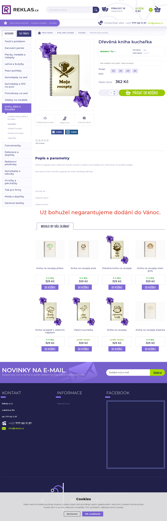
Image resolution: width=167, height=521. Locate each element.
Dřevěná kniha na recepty (117, 269)
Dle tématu (24, 33)
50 (135, 71)
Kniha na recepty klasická (150, 330)
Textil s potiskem (15, 41)
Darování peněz (14, 48)
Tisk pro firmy (13, 189)
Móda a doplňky (14, 196)
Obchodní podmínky (19, 23)
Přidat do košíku (142, 92)
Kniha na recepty (117, 330)
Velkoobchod (63, 403)
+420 (20, 423)
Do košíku (50, 287)
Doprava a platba (39, 23)
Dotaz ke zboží (84, 120)
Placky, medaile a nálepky (15, 56)
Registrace (115, 11)
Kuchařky (12, 124)
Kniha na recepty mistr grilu (150, 269)
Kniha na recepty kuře (83, 268)
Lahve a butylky (14, 64)
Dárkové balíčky (14, 203)
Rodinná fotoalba (15, 133)
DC (145, 50)
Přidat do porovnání (45, 120)
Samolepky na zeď (16, 77)
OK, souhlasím (92, 514)
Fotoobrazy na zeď (16, 93)
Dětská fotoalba (15, 128)
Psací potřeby (13, 70)
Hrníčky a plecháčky (11, 182)
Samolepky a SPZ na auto (15, 85)
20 (113, 71)
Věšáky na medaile (16, 100)
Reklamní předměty (11, 163)
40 (127, 71)
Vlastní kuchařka (83, 330)
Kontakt (52, 23)
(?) (115, 52)
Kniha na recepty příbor (50, 268)
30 (120, 71)
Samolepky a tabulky (12, 172)
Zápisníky (12, 138)
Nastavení (72, 514)
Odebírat (157, 373)
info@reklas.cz (155, 23)
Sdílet (57, 132)
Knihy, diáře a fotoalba (13, 108)
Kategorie (9, 33)
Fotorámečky (13, 145)
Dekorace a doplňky (12, 153)
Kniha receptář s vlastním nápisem (50, 331)
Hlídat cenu (64, 120)
